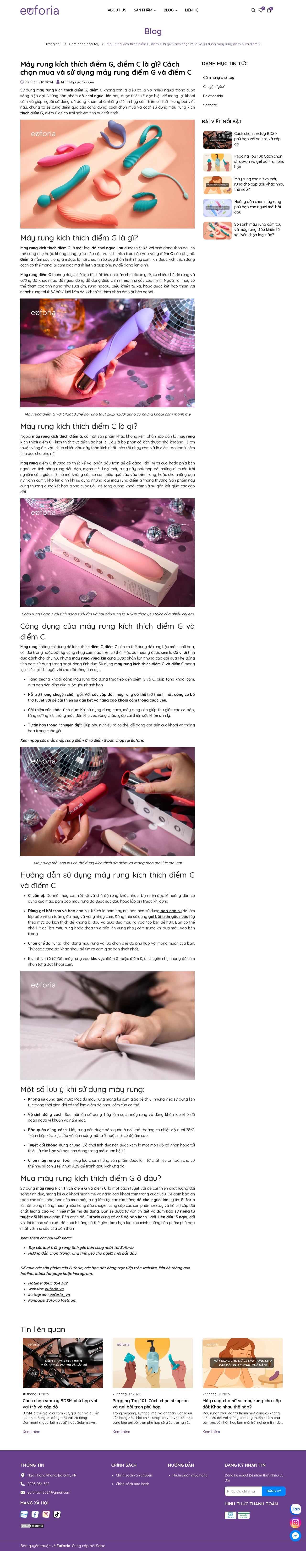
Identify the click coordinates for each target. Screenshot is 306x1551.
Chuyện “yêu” (214, 86)
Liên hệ (191, 10)
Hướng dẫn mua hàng (190, 1475)
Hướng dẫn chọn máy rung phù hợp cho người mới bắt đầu (257, 207)
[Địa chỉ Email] (255, 1491)
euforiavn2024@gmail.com (48, 1492)
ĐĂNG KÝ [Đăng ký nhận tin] (274, 1491)
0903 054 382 (38, 1484)
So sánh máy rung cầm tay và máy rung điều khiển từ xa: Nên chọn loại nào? (257, 229)
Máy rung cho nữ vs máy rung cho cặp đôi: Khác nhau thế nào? (259, 184)
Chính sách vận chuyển (134, 1475)
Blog (169, 10)
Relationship (213, 96)
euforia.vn (54, 1288)
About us (117, 10)
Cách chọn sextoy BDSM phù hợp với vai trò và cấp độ (257, 139)
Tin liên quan (42, 1329)
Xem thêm (31, 1431)
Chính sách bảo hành (132, 1484)
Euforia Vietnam (61, 1300)
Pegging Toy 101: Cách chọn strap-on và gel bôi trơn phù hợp (259, 161)
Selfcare (210, 105)
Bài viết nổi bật (222, 121)
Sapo (100, 1545)
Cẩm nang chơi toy (218, 77)
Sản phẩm (143, 10)
